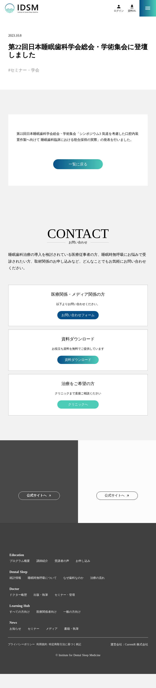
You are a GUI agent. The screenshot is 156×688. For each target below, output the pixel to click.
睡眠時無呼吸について (42, 577)
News (13, 622)
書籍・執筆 (71, 628)
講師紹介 (42, 560)
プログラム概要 (20, 560)
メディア (52, 628)
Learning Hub (20, 606)
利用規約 (41, 644)
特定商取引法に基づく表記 (65, 644)
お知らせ (15, 628)
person (118, 6)
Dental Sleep (19, 572)
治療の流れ (97, 577)
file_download (132, 6)
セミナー (33, 628)
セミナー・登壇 (65, 594)
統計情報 (15, 577)
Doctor (14, 589)
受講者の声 (62, 560)
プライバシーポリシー (21, 644)
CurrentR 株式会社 (136, 644)
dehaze (148, 8)
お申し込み (83, 560)
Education (17, 555)
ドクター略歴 (18, 594)
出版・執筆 (41, 594)
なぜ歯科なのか (73, 577)
